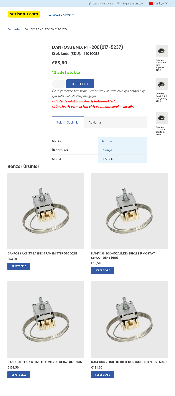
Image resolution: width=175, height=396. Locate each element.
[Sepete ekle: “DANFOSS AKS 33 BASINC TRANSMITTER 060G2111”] (18, 266)
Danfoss (106, 141)
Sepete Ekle (80, 84)
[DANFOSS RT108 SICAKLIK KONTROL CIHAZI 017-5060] (129, 284)
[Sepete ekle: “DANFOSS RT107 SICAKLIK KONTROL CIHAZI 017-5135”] (18, 374)
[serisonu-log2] (24, 14)
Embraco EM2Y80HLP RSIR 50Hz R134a (161, 131)
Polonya (106, 150)
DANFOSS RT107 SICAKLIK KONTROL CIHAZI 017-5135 (44, 362)
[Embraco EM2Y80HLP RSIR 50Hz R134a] (162, 114)
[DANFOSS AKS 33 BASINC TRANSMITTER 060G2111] (45, 175)
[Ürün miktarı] (58, 84)
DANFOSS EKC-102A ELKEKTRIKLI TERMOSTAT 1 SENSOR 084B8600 (123, 255)
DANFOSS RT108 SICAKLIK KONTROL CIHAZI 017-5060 (128, 362)
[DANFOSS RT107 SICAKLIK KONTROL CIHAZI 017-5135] (45, 284)
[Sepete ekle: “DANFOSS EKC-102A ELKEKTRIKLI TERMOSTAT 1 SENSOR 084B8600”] (102, 270)
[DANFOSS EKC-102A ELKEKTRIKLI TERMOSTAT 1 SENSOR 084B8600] (129, 175)
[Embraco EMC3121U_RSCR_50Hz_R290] (162, 81)
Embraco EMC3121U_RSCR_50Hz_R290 (161, 97)
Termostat (14, 29)
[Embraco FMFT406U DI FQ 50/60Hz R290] (162, 47)
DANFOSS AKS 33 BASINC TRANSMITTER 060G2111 (42, 253)
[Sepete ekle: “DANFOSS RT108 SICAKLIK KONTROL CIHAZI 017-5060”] (102, 374)
